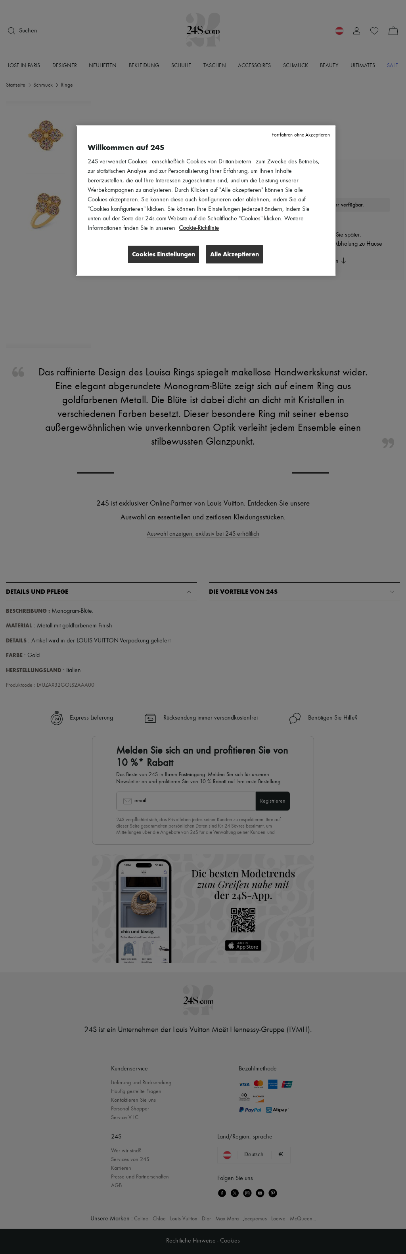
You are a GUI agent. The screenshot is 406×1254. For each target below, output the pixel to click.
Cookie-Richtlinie (199, 228)
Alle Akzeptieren (234, 254)
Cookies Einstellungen (163, 254)
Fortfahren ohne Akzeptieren (301, 135)
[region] (205, 200)
